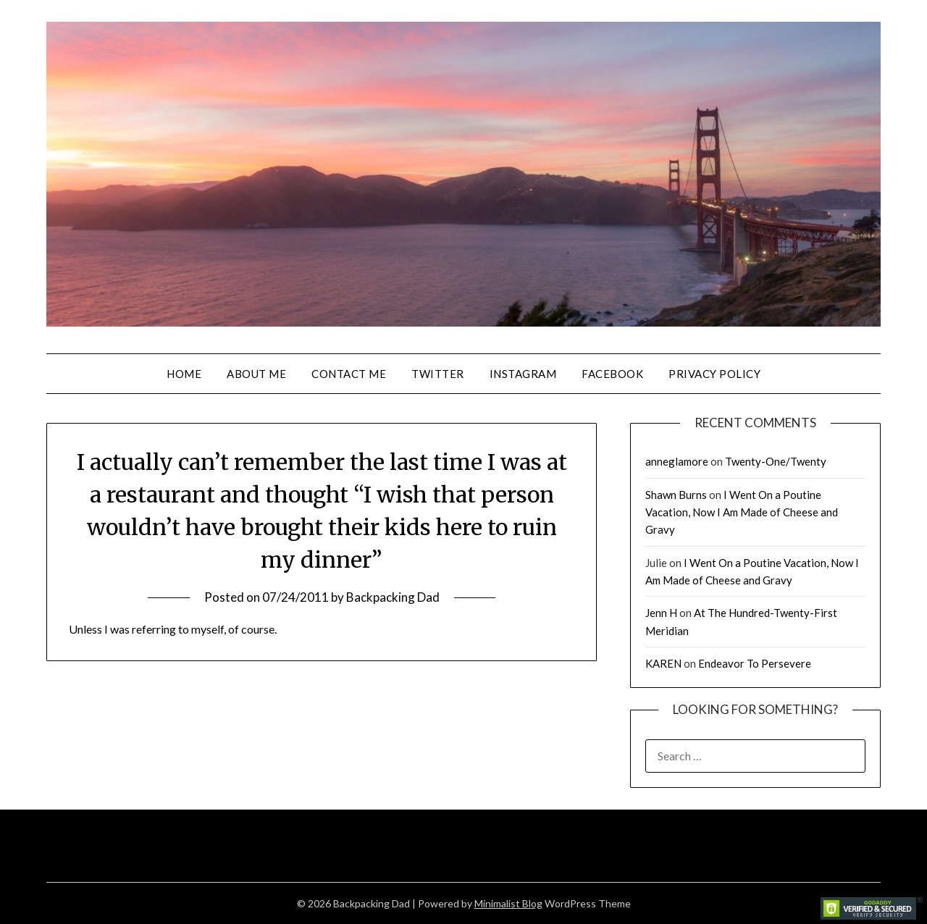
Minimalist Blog (508, 903)
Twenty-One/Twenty (775, 461)
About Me (256, 373)
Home (184, 373)
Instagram (523, 373)
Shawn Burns (676, 494)
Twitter (437, 373)
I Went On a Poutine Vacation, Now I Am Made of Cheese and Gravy (741, 512)
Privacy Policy (714, 373)
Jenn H (661, 612)
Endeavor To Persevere (754, 663)
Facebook (612, 373)
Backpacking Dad (393, 597)
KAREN (663, 663)
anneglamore (676, 461)
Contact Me (348, 373)
